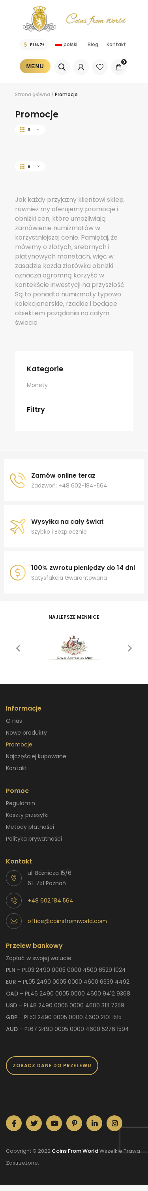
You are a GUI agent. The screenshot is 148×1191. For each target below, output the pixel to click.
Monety (37, 385)
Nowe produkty (26, 733)
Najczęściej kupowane (36, 756)
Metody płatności (30, 827)
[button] (18, 648)
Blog (93, 44)
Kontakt (116, 44)
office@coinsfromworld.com (67, 921)
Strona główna (32, 94)
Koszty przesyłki (27, 815)
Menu (35, 66)
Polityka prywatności (34, 839)
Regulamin (20, 803)
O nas (14, 721)
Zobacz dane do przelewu (52, 1065)
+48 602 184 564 (50, 900)
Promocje (19, 744)
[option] (74, 648)
